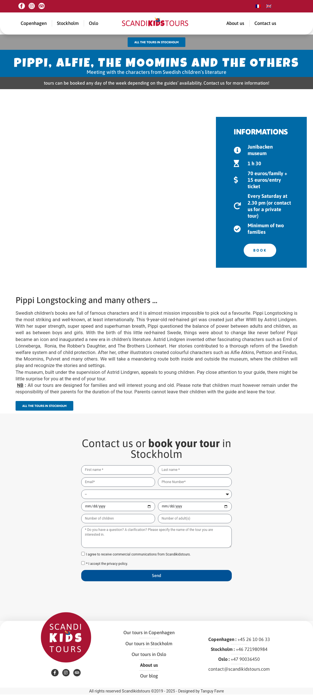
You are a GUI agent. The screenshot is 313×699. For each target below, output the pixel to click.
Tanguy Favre (212, 695)
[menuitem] (258, 6)
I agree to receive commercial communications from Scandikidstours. (138, 558)
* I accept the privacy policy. (107, 567)
